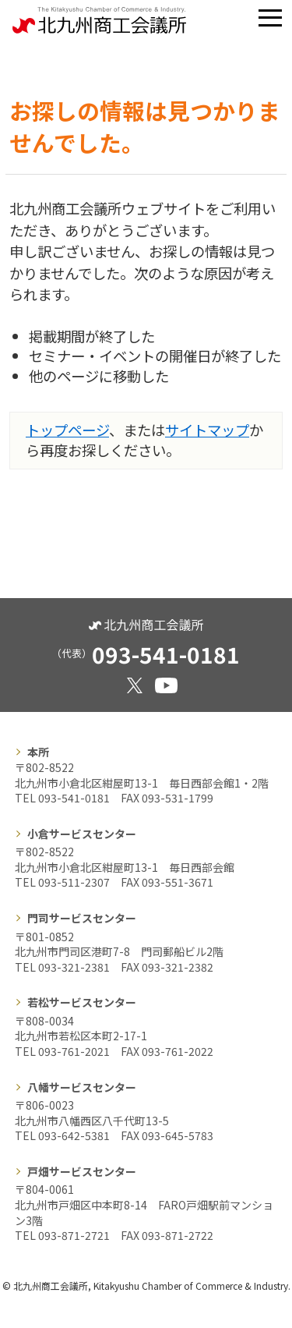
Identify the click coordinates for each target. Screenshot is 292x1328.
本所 (38, 752)
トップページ (67, 430)
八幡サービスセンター (81, 1087)
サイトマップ (207, 430)
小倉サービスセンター (81, 833)
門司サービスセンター (81, 918)
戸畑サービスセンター (81, 1171)
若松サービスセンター (81, 1002)
